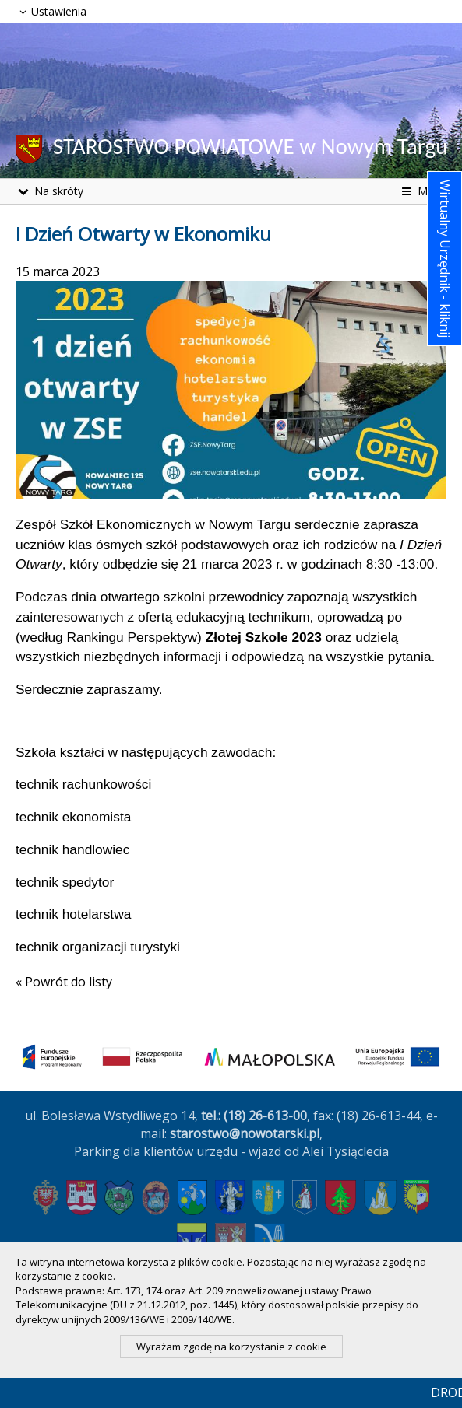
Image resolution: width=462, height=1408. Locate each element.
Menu (422, 191)
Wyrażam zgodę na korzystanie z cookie (231, 1347)
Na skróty (49, 191)
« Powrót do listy (64, 981)
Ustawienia (51, 11)
